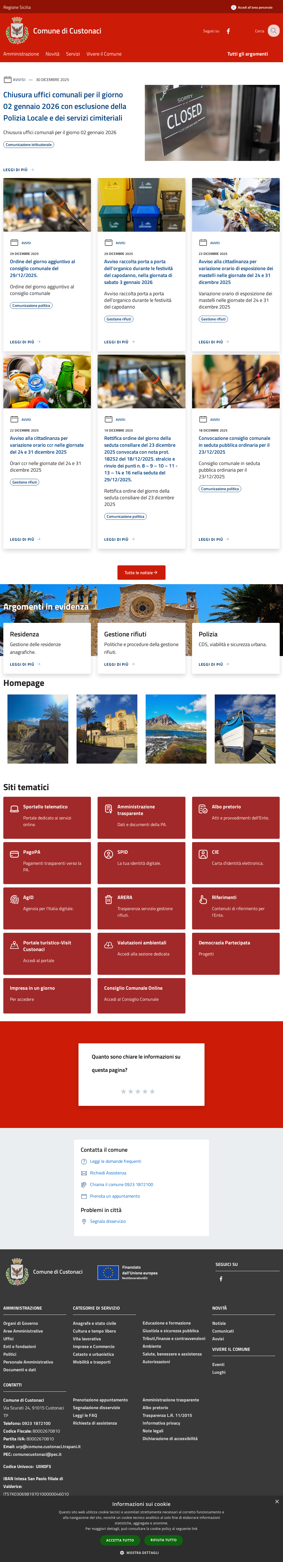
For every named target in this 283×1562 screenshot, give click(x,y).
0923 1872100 (36, 1423)
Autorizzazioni (156, 1361)
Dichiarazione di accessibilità (170, 1438)
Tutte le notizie (141, 572)
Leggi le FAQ (85, 1415)
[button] (141, 1552)
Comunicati (223, 1331)
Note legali (153, 1430)
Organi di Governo (20, 1323)
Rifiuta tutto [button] (164, 1540)
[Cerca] (273, 30)
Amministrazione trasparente (171, 1399)
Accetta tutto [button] (120, 1540)
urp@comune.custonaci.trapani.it (48, 1446)
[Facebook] (223, 30)
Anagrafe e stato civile (94, 1323)
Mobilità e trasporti (92, 1362)
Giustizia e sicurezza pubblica (171, 1330)
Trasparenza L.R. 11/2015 (167, 1415)
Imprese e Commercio (94, 1346)
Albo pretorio (155, 1407)
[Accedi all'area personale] (252, 7)
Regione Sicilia (17, 7)
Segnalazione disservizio (96, 1407)
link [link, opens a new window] (195, 1528)
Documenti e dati (19, 1369)
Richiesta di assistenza (95, 1423)
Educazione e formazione (167, 1323)
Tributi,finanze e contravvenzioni (174, 1338)
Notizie (219, 1323)
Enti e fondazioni (19, 1346)
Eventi (218, 1364)
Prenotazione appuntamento (100, 1399)
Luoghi (219, 1372)
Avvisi (19, 79)
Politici (9, 1354)
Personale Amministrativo (28, 1362)
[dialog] (141, 1529)
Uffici (8, 1338)
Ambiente (152, 1346)
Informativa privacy (161, 1423)
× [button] (277, 1502)
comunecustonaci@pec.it (37, 1454)
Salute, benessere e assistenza (172, 1354)
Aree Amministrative (23, 1331)
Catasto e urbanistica (93, 1354)
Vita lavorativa (87, 1338)
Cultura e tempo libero (94, 1331)
